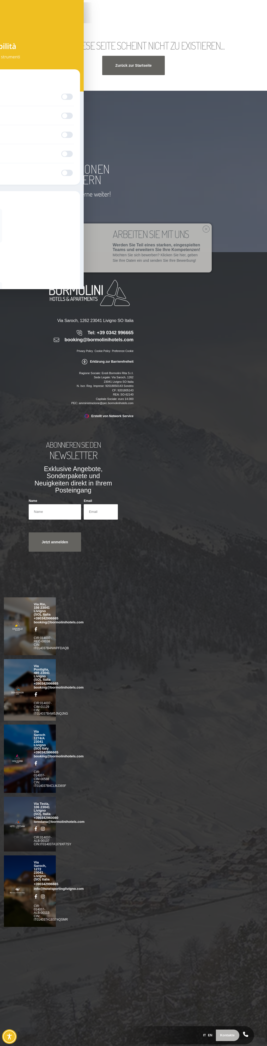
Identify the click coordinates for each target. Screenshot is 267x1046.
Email (88, 501)
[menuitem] (198, 1034)
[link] (28, 17)
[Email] (101, 512)
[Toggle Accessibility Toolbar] (9, 1036)
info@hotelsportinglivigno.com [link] (59, 889)
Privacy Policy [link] (85, 351)
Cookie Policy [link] (103, 351)
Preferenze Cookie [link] (123, 351)
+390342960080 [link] (46, 818)
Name (33, 501)
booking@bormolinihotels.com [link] (58, 622)
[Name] (55, 512)
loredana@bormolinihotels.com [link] (59, 822)
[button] (223, 1034)
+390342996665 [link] (46, 618)
